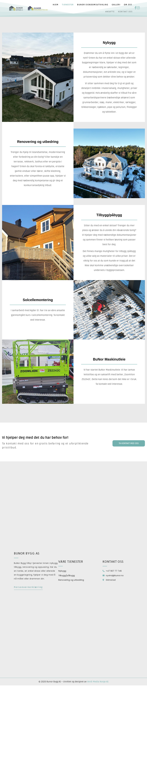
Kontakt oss (125, 11)
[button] (76, 163)
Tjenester (68, 4)
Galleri (116, 4)
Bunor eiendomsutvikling (92, 4)
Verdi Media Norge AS (97, 681)
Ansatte (110, 11)
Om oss (128, 4)
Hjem (55, 4)
